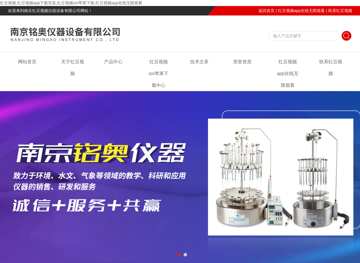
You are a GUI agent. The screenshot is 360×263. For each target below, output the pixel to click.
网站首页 (27, 61)
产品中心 (113, 61)
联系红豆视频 (340, 10)
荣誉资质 (242, 61)
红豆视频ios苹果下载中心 (158, 73)
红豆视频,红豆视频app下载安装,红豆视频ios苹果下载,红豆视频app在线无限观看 (71, 3)
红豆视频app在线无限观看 (301, 10)
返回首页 (266, 10)
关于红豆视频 (72, 67)
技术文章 (199, 61)
